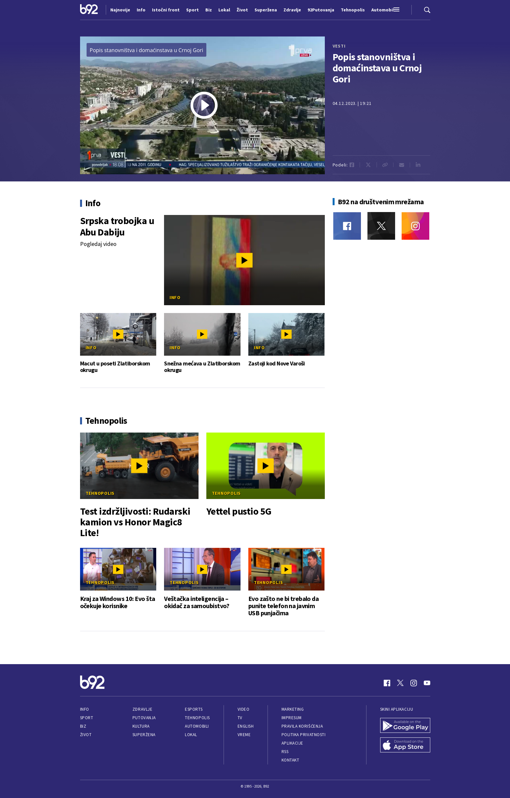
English (246, 726)
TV (240, 717)
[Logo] (89, 9)
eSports (193, 709)
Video (244, 709)
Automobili (197, 726)
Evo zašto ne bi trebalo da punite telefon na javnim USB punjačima (283, 606)
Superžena (144, 734)
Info (175, 297)
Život (86, 734)
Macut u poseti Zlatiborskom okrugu (115, 366)
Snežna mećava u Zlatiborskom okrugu (202, 366)
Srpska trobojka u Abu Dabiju (117, 226)
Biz (83, 726)
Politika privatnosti (304, 734)
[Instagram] (415, 226)
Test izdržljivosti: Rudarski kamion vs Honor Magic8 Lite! (135, 522)
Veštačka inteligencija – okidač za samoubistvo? (196, 602)
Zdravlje (142, 709)
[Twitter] (381, 226)
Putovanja (144, 717)
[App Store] (405, 745)
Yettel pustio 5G (238, 511)
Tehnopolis (100, 493)
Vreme (244, 734)
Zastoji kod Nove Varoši (276, 363)
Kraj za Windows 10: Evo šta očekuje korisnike (117, 602)
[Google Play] (405, 726)
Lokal (191, 734)
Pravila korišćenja (302, 726)
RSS (285, 751)
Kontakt (290, 760)
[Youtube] (427, 683)
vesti (339, 46)
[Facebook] (347, 226)
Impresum (292, 717)
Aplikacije (292, 743)
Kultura (141, 726)
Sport (86, 717)
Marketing (293, 709)
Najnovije (120, 10)
